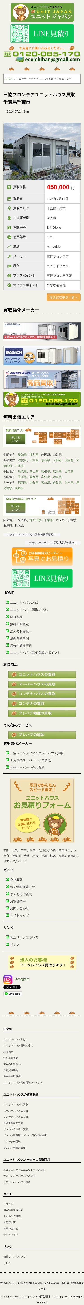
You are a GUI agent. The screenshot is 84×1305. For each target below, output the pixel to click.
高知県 (45, 477)
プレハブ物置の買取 (14, 1147)
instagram (16, 979)
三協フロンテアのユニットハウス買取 (36, 753)
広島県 (57, 471)
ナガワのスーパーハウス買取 (30, 760)
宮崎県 (45, 482)
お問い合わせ (19, 908)
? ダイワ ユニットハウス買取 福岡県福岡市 (32, 534)
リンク (14, 944)
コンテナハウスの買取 (15, 1116)
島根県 (45, 471)
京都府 (57, 460)
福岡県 (22, 482)
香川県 (22, 477)
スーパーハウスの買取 (15, 1110)
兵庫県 (19, 465)
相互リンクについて (24, 937)
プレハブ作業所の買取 (15, 1129)
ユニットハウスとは (24, 602)
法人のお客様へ (21, 631)
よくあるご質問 (21, 894)
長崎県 (19, 488)
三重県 (34, 460)
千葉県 (48, 520)
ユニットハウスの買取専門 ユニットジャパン (46, 1296)
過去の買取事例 (21, 645)
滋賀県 (22, 460)
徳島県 (57, 477)
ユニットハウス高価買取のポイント (35, 652)
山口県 (69, 471)
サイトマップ (19, 915)
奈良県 (45, 460)
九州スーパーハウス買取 (27, 767)
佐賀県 (57, 482)
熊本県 (69, 482)
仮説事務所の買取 (13, 1123)
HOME (8, 79)
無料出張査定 (19, 624)
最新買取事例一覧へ (64, 297)
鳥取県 (22, 471)
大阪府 (69, 460)
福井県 (34, 454)
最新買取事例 (19, 638)
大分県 (34, 482)
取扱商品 (16, 617)
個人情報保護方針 (22, 887)
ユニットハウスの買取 (15, 1104)
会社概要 (16, 880)
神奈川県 (35, 520)
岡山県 (34, 471)
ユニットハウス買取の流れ (29, 610)
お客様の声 (18, 901)
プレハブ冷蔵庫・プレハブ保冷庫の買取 (25, 1135)
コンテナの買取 (12, 1141)
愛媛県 (34, 477)
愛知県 (22, 454)
